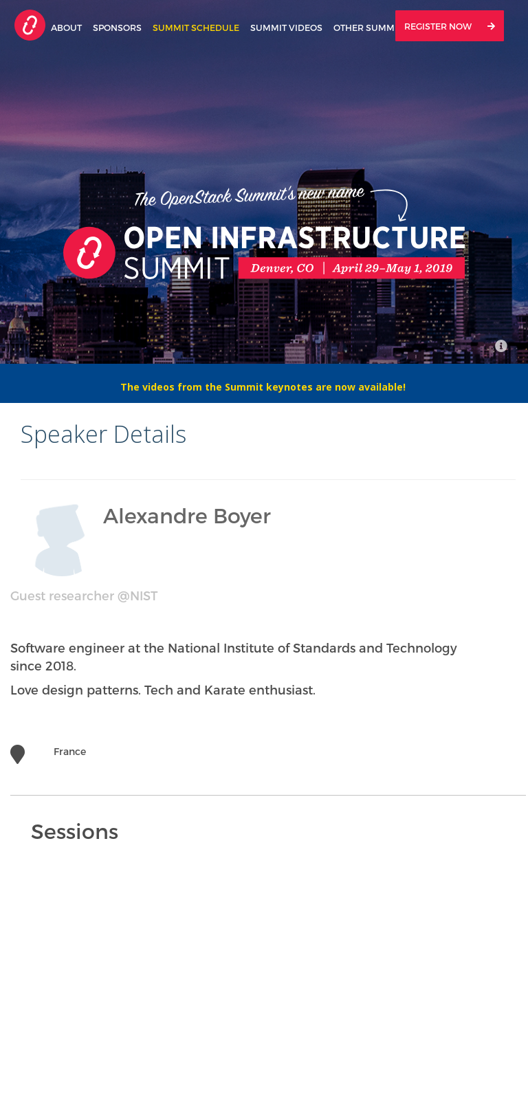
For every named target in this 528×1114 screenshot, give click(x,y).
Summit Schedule (196, 27)
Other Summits (370, 27)
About (66, 27)
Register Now (449, 26)
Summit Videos (286, 27)
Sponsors (117, 27)
